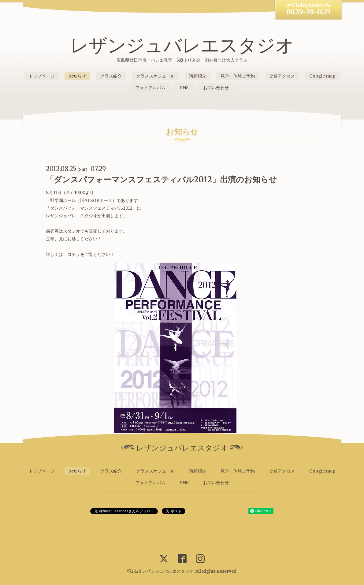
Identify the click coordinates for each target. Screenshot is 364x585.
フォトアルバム (150, 87)
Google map (322, 76)
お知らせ (77, 76)
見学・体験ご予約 (238, 76)
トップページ (41, 76)
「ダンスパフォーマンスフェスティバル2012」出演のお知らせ (161, 179)
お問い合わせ (216, 87)
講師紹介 (197, 76)
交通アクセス (282, 76)
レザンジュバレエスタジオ (182, 45)
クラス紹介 (111, 76)
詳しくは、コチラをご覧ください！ (80, 254)
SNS (184, 87)
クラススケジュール (155, 76)
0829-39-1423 (308, 12)
